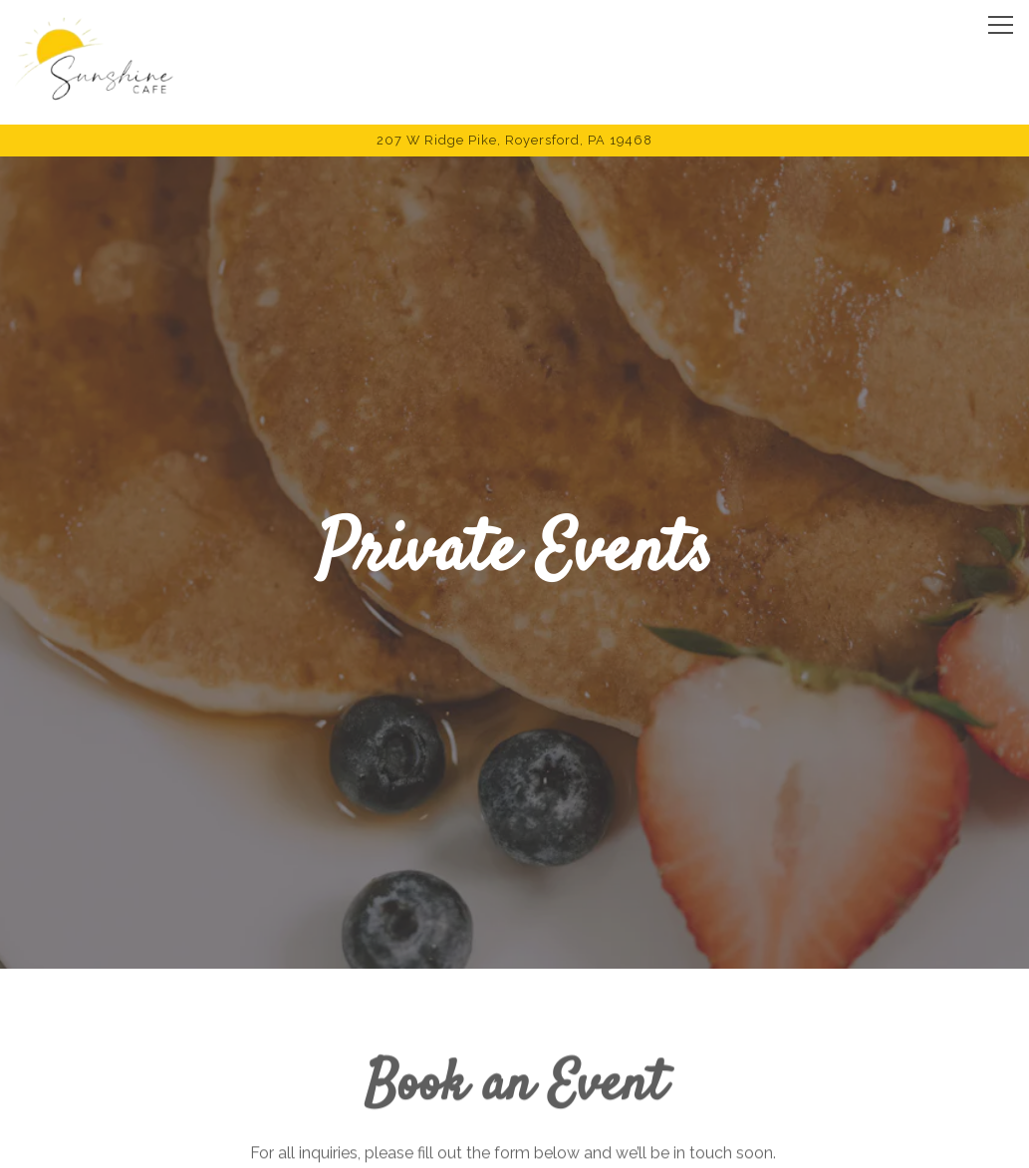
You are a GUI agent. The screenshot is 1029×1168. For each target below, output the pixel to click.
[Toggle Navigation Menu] (1000, 25)
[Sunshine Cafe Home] (94, 62)
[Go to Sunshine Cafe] (514, 140)
